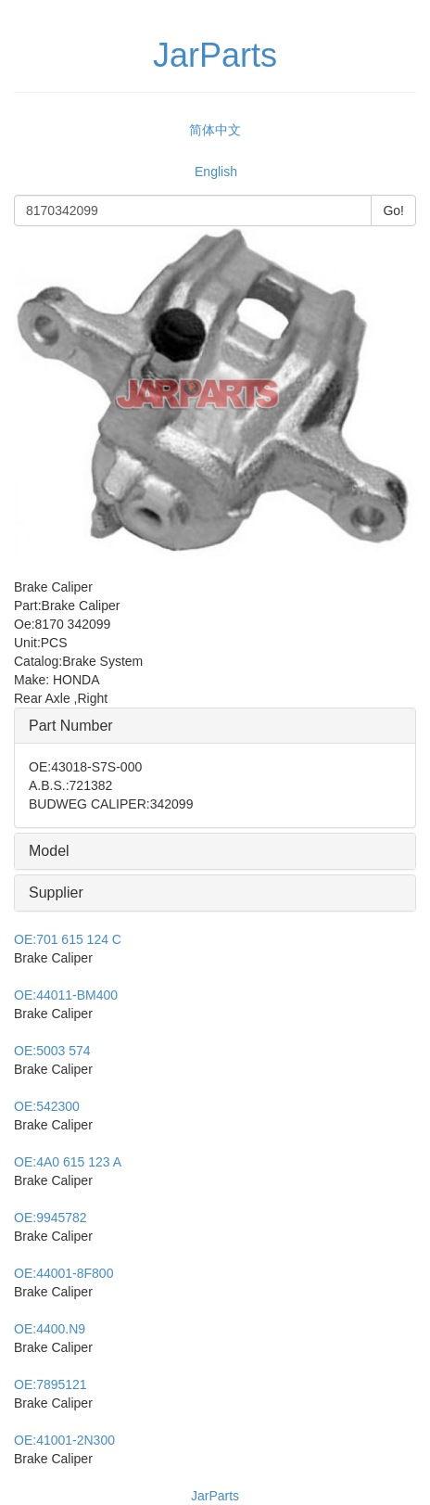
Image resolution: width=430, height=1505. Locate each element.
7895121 (50, 1384)
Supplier (56, 892)
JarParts (215, 1495)
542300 (47, 1106)
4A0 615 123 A (67, 1161)
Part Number (71, 725)
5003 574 (52, 1050)
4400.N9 (49, 1328)
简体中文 (215, 129)
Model (49, 851)
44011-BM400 (66, 995)
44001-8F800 (63, 1273)
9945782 (50, 1217)
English (216, 171)
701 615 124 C (67, 939)
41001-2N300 (64, 1440)
